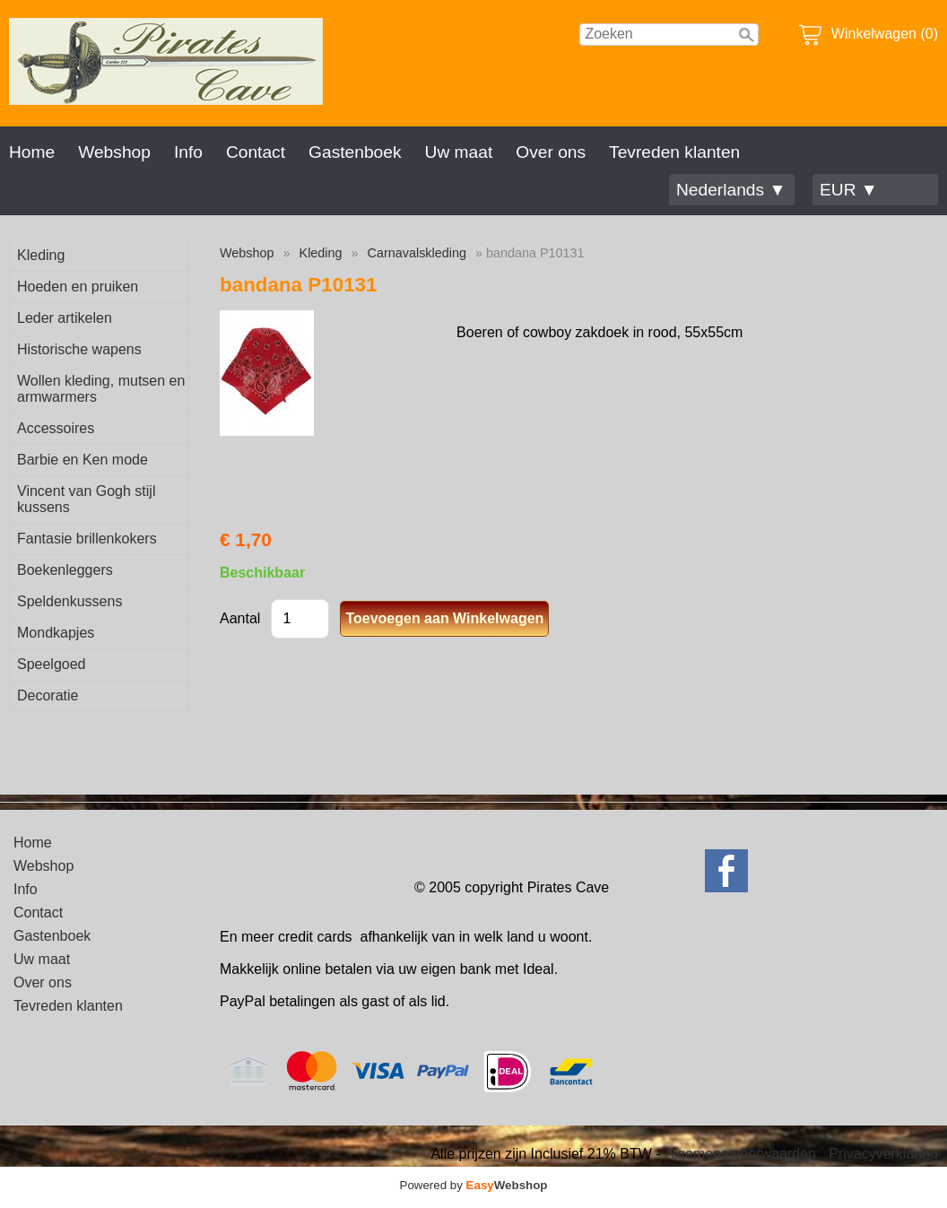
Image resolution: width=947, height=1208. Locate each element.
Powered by (474, 1185)
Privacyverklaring (883, 1153)
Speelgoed (51, 664)
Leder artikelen (64, 318)
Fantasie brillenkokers (87, 538)
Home (32, 152)
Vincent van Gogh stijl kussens (86, 499)
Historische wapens (79, 349)
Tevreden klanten (674, 152)
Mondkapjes (55, 632)
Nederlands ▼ (731, 189)
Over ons (551, 152)
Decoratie (47, 695)
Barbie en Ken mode (82, 459)
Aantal (240, 618)
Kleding (41, 255)
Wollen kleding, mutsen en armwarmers (101, 388)
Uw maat (459, 152)
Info (188, 152)
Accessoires (55, 428)
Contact (255, 152)
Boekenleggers (65, 570)
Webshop (114, 152)
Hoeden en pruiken (77, 286)
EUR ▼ (849, 189)
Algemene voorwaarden (740, 1153)
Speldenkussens (69, 601)
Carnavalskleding (417, 253)
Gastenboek (354, 152)
